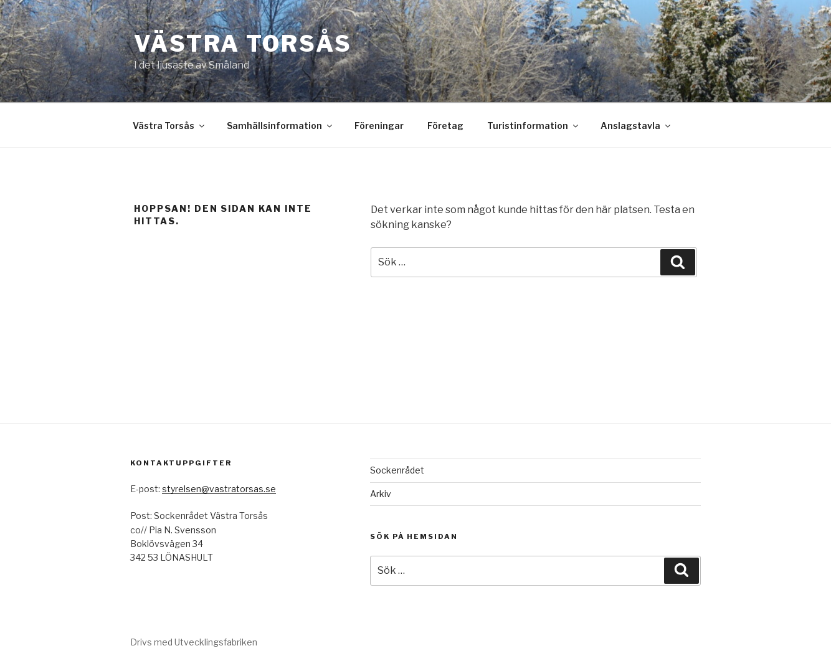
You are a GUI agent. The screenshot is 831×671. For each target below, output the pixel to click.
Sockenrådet (397, 470)
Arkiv (380, 493)
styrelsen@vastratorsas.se (219, 488)
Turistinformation (533, 125)
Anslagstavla (636, 125)
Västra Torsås (242, 43)
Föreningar (379, 125)
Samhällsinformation (280, 125)
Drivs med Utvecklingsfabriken (193, 642)
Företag (445, 125)
